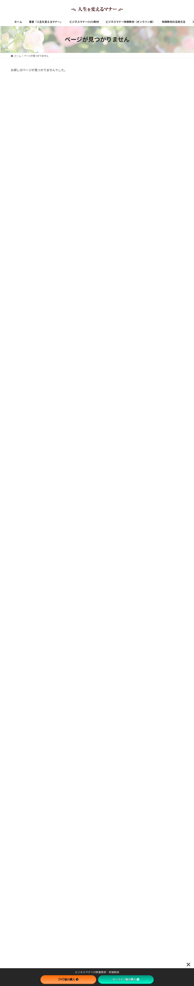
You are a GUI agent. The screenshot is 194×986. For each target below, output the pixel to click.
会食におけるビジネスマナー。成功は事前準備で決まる (167, 501)
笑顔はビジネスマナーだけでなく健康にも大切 (93, 926)
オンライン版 (95, 767)
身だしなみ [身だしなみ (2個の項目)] (163, 450)
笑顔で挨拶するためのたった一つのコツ (90, 914)
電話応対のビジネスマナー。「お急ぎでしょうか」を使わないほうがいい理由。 (160, 676)
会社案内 (39, 794)
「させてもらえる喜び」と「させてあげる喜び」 (94, 955)
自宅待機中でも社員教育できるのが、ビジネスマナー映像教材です (167, 305)
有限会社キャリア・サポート (25, 819)
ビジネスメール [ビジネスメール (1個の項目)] (147, 440)
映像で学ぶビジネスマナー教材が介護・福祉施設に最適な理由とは (167, 411)
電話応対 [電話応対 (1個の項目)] (144, 456)
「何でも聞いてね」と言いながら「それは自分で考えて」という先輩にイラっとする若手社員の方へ (167, 568)
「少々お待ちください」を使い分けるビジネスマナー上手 (167, 589)
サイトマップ (21, 794)
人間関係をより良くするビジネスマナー (90, 869)
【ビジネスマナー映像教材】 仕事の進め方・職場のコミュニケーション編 (167, 167)
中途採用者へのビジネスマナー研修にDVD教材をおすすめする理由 (167, 368)
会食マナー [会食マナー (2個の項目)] (169, 440)
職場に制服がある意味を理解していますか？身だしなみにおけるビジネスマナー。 (160, 691)
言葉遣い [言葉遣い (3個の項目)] (144, 450)
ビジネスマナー (97, 818)
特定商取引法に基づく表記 (64, 794)
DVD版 (112, 748)
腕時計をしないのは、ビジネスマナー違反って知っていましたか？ (160, 660)
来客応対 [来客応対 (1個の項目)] (174, 445)
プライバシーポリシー (96, 794)
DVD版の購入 (68, 979)
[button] (29, 852)
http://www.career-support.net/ (32, 841)
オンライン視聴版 (132, 748)
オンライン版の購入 (126, 979)
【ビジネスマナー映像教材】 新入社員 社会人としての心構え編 (167, 83)
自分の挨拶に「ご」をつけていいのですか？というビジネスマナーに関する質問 (160, 644)
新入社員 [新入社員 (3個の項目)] (157, 445)
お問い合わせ (78, 777)
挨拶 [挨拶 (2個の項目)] (142, 445)
